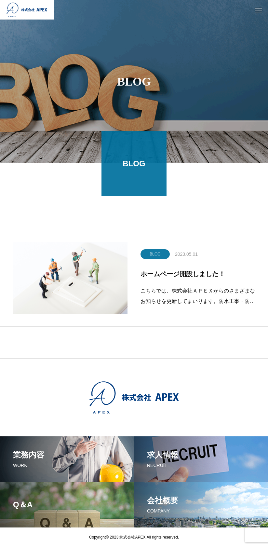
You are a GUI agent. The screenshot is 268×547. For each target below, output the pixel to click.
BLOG (155, 255)
